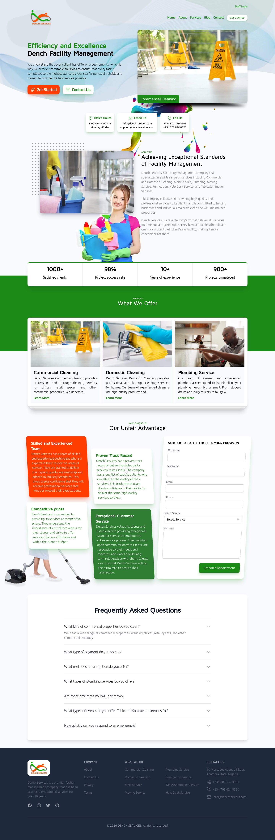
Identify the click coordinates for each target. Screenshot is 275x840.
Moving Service (135, 792)
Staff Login (241, 6)
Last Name (173, 466)
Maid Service (133, 784)
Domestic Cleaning (137, 777)
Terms (88, 792)
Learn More (41, 398)
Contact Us (91, 777)
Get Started (237, 17)
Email (169, 481)
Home (171, 17)
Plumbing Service (177, 769)
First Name (174, 450)
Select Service (172, 513)
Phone (169, 497)
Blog (207, 17)
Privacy (89, 784)
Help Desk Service (178, 792)
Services (195, 17)
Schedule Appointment (219, 568)
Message (169, 528)
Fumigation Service (179, 777)
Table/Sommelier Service (182, 784)
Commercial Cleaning (139, 769)
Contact (218, 17)
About (183, 17)
